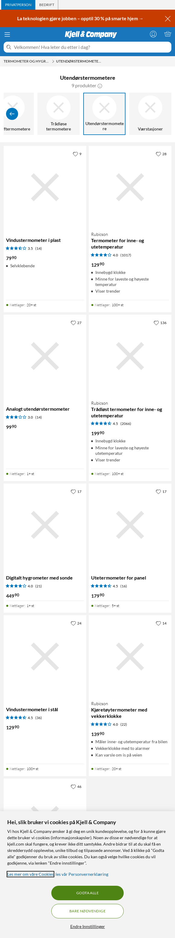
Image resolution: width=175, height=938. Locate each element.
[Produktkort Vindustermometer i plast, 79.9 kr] (45, 187)
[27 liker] (76, 322)
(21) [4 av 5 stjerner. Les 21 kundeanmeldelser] (38, 586)
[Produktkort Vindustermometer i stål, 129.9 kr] (45, 656)
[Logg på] (153, 34)
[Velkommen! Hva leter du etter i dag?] (91, 47)
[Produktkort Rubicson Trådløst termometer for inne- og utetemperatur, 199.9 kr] (130, 356)
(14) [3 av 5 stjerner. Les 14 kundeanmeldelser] (38, 417)
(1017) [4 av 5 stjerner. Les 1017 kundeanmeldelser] (125, 255)
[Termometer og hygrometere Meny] (53, 61)
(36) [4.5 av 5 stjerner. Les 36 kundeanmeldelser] (38, 717)
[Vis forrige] (12, 114)
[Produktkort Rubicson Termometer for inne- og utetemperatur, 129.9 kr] (130, 187)
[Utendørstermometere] (104, 113)
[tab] (18, 5)
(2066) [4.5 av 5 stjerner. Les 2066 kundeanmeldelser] (125, 423)
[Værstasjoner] (150, 114)
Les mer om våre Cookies (30, 874)
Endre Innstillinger (87, 926)
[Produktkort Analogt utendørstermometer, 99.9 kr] (45, 356)
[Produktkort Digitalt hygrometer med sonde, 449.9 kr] (45, 524)
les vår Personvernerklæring (82, 874)
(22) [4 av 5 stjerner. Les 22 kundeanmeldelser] (123, 724)
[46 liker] (76, 786)
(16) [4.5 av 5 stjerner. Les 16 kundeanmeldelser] (123, 586)
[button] (99, 85)
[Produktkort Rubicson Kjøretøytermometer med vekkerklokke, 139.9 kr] (130, 656)
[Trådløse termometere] (58, 114)
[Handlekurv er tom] (168, 34)
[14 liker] (161, 623)
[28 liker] (161, 153)
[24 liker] (76, 623)
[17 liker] (76, 491)
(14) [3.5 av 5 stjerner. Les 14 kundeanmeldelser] (38, 248)
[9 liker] (77, 153)
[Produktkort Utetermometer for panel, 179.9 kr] (130, 524)
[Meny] (7, 34)
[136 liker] (160, 322)
